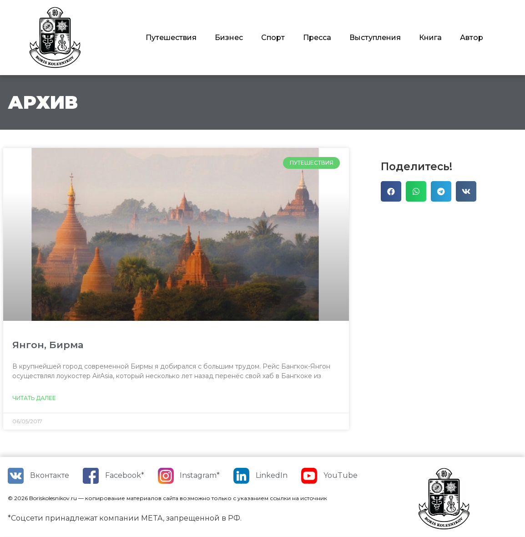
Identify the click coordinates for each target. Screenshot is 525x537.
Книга (430, 37)
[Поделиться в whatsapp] (416, 191)
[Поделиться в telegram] (441, 191)
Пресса (317, 37)
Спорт (273, 37)
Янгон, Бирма (47, 344)
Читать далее (34, 398)
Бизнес (229, 37)
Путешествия (171, 37)
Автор (471, 37)
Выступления (375, 37)
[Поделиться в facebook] (391, 191)
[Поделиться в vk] (466, 191)
